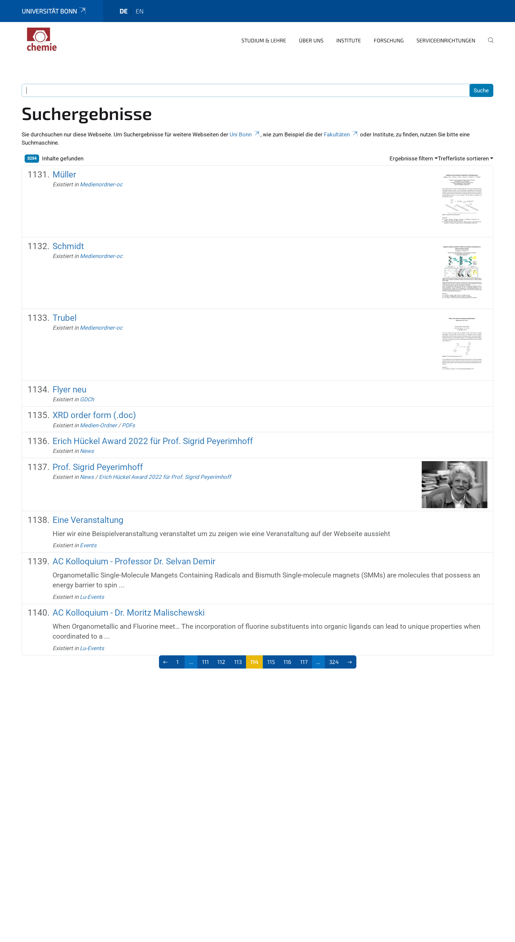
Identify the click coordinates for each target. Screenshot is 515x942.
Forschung (389, 40)
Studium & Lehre (263, 40)
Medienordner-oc (101, 184)
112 (221, 661)
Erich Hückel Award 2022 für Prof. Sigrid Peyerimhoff (153, 441)
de (123, 11)
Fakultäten (341, 134)
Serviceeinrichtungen (445, 40)
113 (238, 661)
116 (287, 661)
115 (271, 661)
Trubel (65, 318)
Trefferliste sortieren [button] (463, 158)
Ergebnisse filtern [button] (411, 158)
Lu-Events (92, 597)
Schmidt (68, 246)
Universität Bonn (54, 11)
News (87, 451)
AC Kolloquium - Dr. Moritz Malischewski (129, 613)
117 (304, 661)
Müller (64, 174)
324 (334, 661)
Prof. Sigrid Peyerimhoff (98, 467)
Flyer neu (69, 389)
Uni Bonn (245, 134)
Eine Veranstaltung (88, 520)
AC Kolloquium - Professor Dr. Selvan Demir (134, 561)
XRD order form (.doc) (94, 415)
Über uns (311, 40)
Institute (348, 40)
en (140, 11)
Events (88, 545)
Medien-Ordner (98, 425)
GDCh (87, 399)
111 (205, 661)
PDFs (128, 425)
